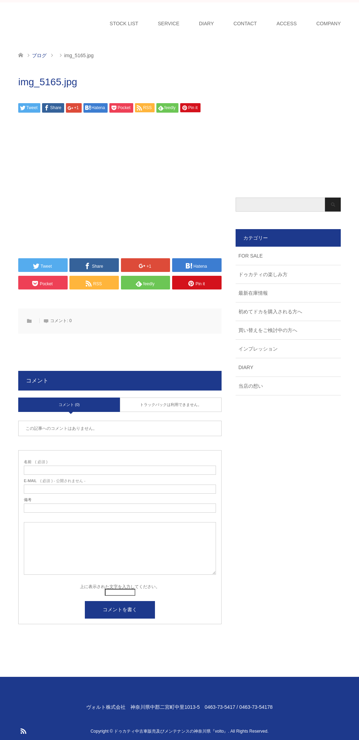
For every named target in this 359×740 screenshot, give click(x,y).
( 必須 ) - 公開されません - (55, 481)
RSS (23, 730)
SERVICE (168, 23)
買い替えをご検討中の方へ (267, 330)
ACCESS (287, 23)
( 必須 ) (35, 462)
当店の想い (250, 386)
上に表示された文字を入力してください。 (120, 586)
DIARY (206, 23)
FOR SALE (250, 256)
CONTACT (245, 23)
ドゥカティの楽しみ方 (262, 274)
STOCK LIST (124, 23)
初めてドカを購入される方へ (270, 311)
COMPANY (328, 23)
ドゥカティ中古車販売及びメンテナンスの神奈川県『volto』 (171, 731)
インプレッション (258, 349)
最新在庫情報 (253, 293)
